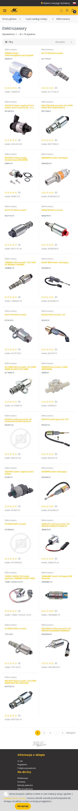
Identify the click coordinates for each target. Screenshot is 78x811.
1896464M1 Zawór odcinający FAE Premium (57, 577)
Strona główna (9, 18)
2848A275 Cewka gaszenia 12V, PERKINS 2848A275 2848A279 (56, 525)
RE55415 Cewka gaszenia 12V (55, 419)
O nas (20, 761)
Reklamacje (22, 778)
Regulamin (22, 764)
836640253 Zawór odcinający (55, 157)
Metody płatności (25, 785)
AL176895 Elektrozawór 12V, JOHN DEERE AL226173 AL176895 (20, 368)
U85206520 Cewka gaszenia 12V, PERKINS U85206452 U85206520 (56, 629)
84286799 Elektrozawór (52, 210)
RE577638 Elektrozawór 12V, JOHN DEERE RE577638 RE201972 (57, 106)
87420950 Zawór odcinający (54, 471)
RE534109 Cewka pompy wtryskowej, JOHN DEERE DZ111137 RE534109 (16, 159)
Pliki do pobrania (25, 788)
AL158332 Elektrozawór (15, 628)
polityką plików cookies (15, 798)
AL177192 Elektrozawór (52, 53)
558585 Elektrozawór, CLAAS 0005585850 (55, 368)
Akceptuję (22, 806)
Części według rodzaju (36, 18)
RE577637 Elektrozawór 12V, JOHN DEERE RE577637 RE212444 (20, 682)
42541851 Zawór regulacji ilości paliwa (19, 472)
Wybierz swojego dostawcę (55, 3)
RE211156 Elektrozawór (15, 314)
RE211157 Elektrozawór (15, 210)
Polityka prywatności (26, 768)
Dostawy (21, 781)
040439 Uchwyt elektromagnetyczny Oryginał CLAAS (19, 55)
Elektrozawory (11, 49)
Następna (70, 732)
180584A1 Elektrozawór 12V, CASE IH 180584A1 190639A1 (20, 263)
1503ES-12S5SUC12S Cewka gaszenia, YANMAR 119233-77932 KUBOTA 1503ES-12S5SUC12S (20, 578)
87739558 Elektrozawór (15, 524)
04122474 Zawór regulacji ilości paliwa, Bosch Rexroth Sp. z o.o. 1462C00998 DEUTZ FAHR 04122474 (20, 107)
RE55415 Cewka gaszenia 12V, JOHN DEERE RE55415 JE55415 (18, 420)
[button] (61, 10)
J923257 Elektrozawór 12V (53, 314)
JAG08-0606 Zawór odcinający (55, 262)
